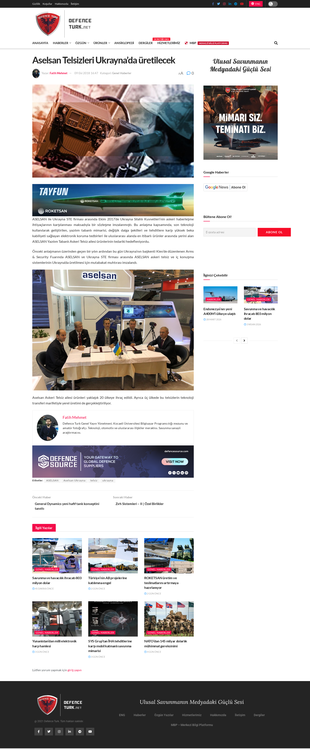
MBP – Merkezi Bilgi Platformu (192, 725)
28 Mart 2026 (212, 319)
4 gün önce (152, 652)
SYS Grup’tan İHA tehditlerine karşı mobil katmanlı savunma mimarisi (110, 646)
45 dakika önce (43, 589)
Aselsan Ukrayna (74, 480)
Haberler (60, 43)
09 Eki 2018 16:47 (86, 73)
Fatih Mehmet (58, 73)
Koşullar (47, 3)
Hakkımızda (61, 3)
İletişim (75, 3)
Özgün (80, 43)
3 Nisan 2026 (252, 323)
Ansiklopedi (124, 43)
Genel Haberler (121, 73)
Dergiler (146, 42)
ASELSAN (52, 480)
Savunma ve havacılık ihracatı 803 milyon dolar (259, 313)
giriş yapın (75, 670)
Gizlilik (36, 3)
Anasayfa (40, 43)
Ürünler (100, 43)
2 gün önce (96, 589)
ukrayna (107, 480)
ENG (255, 3)
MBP (207, 43)
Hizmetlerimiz (168, 43)
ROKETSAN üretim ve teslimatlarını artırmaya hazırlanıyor (161, 583)
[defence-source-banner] (113, 461)
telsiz (94, 480)
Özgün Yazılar (164, 715)
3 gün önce (40, 652)
